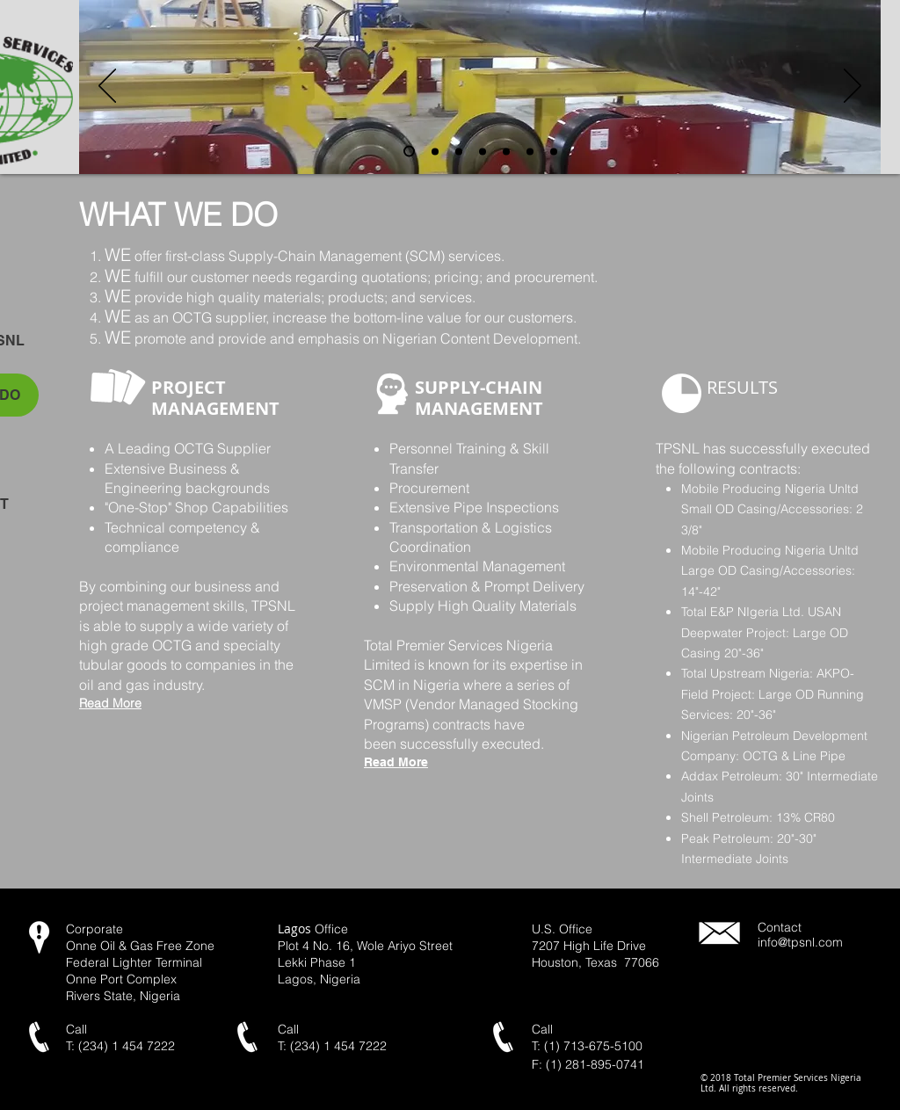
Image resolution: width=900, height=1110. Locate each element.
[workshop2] (553, 151)
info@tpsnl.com (800, 942)
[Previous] (107, 87)
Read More (396, 762)
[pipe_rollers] (409, 151)
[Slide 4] (458, 151)
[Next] (852, 87)
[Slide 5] (506, 151)
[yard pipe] (435, 151)
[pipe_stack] (482, 151)
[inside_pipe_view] (529, 151)
